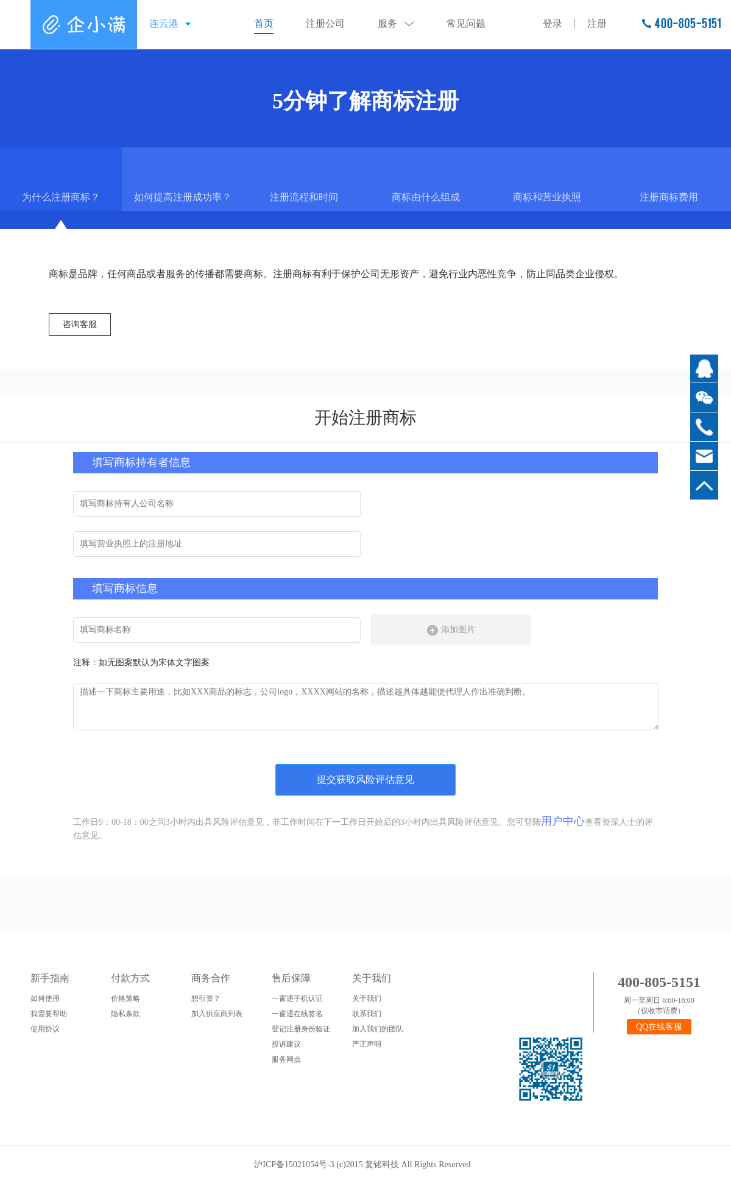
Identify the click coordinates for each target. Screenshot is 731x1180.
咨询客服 (80, 324)
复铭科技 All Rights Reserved (421, 1164)
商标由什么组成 (426, 197)
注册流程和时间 (304, 197)
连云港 (163, 23)
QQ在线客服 (659, 1026)
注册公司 (325, 23)
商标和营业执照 (547, 197)
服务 (387, 23)
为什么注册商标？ (61, 197)
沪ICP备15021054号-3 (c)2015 (309, 1164)
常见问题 (466, 23)
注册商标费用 (669, 197)
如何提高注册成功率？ (182, 197)
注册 (597, 23)
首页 (264, 23)
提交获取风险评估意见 (365, 779)
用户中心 (563, 821)
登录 (552, 23)
